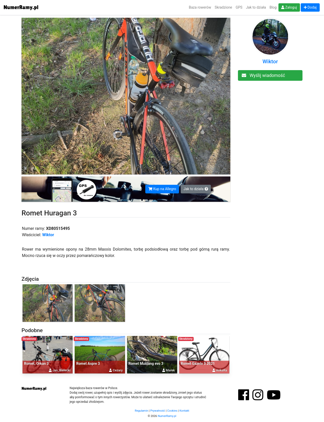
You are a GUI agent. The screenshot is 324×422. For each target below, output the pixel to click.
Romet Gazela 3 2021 (198, 363)
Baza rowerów (200, 7)
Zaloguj (289, 7)
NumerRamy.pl (167, 416)
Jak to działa (256, 7)
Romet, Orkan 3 (36, 363)
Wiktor (48, 234)
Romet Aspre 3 (88, 363)
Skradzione (223, 7)
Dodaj (310, 7)
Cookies (172, 410)
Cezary (118, 370)
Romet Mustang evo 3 (146, 363)
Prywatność (157, 410)
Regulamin (141, 410)
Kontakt (184, 410)
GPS (239, 7)
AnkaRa (221, 370)
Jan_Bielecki (61, 370)
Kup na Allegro (162, 189)
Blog (273, 7)
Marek (170, 370)
